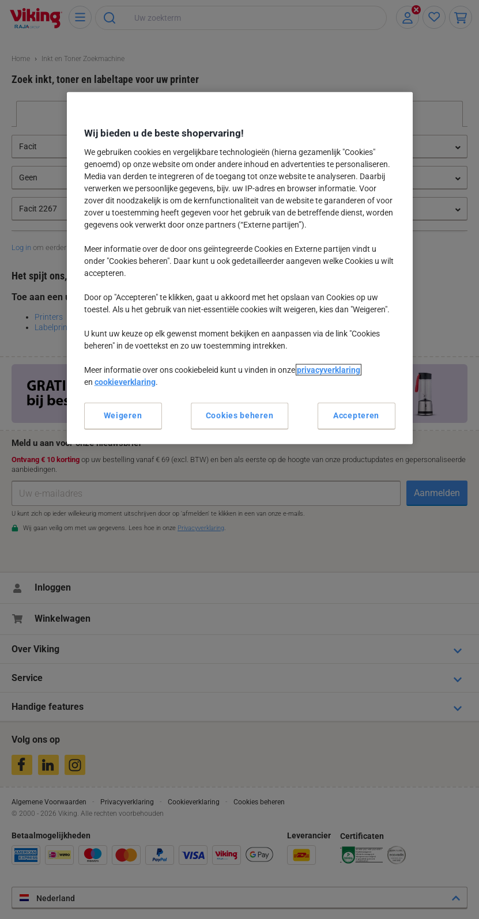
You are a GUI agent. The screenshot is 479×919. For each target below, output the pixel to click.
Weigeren (123, 415)
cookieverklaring (125, 382)
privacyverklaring (328, 370)
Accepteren (356, 415)
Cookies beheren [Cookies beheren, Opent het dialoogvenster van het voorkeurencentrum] (240, 415)
